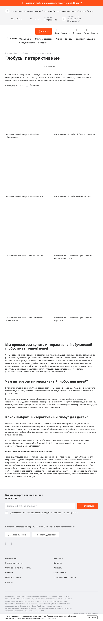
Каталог (17, 53)
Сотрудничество (27, 42)
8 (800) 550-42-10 (50, 20)
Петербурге (48, 11)
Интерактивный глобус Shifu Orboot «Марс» (74, 134)
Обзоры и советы (13, 577)
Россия (13, 38)
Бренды (69, 39)
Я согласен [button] (92, 617)
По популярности (13, 85)
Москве (38, 11)
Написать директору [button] (46, 534)
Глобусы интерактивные (42, 53)
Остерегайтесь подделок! (65, 577)
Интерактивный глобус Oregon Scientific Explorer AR (73, 319)
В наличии (34, 85)
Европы (83, 11)
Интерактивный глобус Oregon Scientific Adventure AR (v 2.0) (73, 257)
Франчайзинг (60, 572)
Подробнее (51, 618)
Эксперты (58, 567)
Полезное (42, 42)
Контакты (58, 563)
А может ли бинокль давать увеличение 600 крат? (54, 2)
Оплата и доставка (43, 39)
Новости (9, 572)
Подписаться (87, 505)
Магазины (58, 558)
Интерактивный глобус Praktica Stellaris (24, 255)
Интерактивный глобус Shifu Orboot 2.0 (24, 196)
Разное (26, 53)
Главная (8, 53)
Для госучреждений (85, 39)
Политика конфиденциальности (85, 613)
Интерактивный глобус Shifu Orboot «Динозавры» (22, 135)
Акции (59, 39)
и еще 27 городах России (64, 11)
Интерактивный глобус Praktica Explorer (72, 196)
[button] (14, 19)
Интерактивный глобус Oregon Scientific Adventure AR (24, 319)
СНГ (76, 11)
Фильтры (50, 66)
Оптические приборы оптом (18, 567)
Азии (91, 11)
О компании (25, 39)
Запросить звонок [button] (18, 534)
